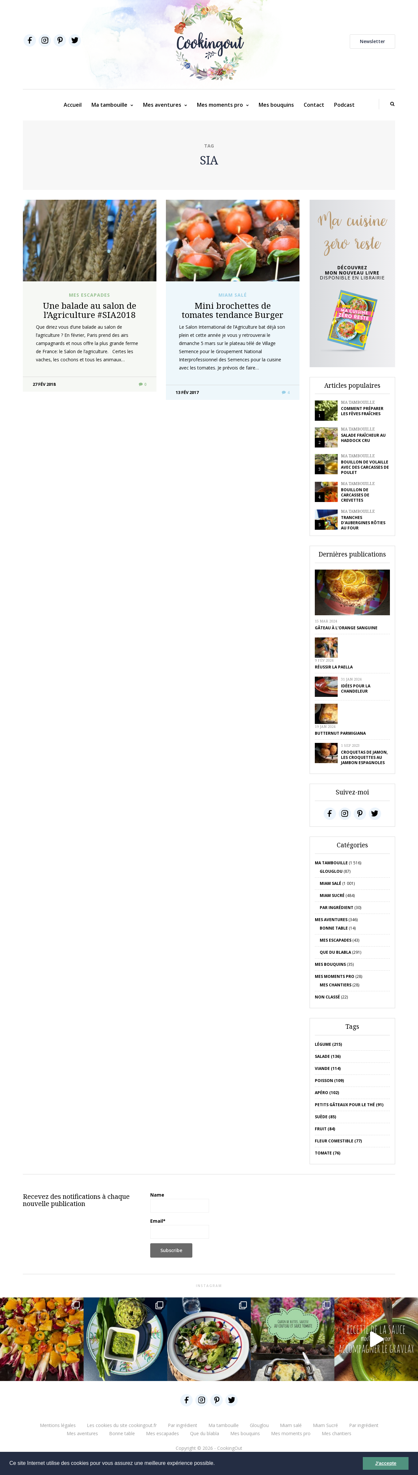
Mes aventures (162, 104)
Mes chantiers (335, 985)
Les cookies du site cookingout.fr (122, 1425)
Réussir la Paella (334, 667)
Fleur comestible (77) (338, 1141)
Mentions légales (58, 1425)
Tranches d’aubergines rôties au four (363, 523)
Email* (179, 1228)
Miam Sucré (332, 895)
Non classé (327, 997)
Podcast (344, 104)
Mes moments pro (220, 104)
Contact (314, 104)
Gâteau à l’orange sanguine (346, 628)
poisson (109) (329, 1080)
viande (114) (328, 1068)
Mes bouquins (276, 104)
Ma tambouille (109, 104)
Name (179, 1202)
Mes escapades (89, 295)
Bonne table (334, 928)
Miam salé (232, 295)
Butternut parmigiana (340, 733)
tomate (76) (327, 1153)
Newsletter (372, 41)
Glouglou (331, 871)
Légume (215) (328, 1044)
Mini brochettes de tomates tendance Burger (232, 310)
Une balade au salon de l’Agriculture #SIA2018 (89, 310)
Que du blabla (335, 952)
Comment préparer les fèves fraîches (362, 411)
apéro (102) (327, 1092)
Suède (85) (325, 1117)
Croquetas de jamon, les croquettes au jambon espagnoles (364, 757)
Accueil (73, 104)
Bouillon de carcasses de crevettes (355, 495)
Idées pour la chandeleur (355, 688)
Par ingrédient (336, 907)
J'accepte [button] (385, 1463)
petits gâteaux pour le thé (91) (349, 1104)
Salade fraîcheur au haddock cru (363, 437)
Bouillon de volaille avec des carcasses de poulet (365, 467)
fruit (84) (325, 1129)
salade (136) (328, 1056)
